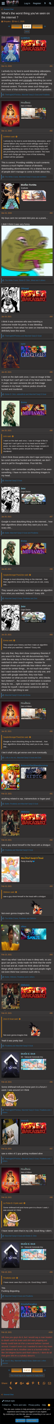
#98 (51, 1197)
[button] (3, 3)
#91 (51, 794)
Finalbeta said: (9, 1278)
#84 (51, 317)
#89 (51, 635)
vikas (23, 926)
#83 (51, 213)
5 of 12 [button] (27, 26)
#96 (51, 1082)
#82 (51, 131)
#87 (51, 517)
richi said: (7, 436)
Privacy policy (34, 1405)
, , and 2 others (20, 977)
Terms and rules (19, 1405)
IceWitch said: (9, 137)
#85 (51, 372)
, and (27, 95)
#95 (51, 1013)
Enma (24, 402)
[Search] (50, 3)
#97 (51, 1149)
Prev (16, 26)
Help (44, 1405)
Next (37, 26)
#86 (51, 430)
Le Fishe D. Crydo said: (13, 1203)
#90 (51, 731)
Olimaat (25, 288)
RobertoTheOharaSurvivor (34, 765)
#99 (51, 1272)
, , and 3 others (25, 280)
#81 (51, 66)
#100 (51, 1332)
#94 (51, 955)
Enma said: (8, 640)
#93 (51, 886)
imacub (25, 1120)
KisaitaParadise (29, 1304)
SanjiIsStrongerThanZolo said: (16, 575)
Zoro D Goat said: (10, 1019)
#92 (51, 840)
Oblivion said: (9, 892)
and (23, 336)
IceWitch (25, 38)
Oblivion (25, 812)
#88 (51, 569)
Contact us (6, 1405)
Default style (8, 1401)
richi (23, 344)
